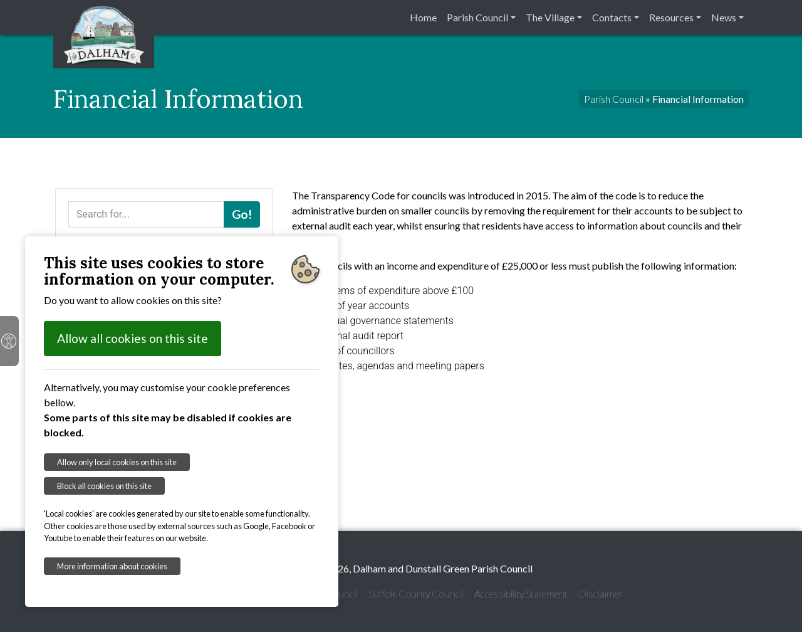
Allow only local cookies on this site (117, 462)
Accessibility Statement (521, 593)
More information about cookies (112, 566)
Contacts (612, 17)
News (723, 17)
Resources (671, 17)
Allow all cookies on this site (132, 338)
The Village (550, 17)
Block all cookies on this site (104, 486)
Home (423, 17)
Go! (242, 214)
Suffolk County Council (416, 593)
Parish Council (477, 17)
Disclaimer (600, 593)
